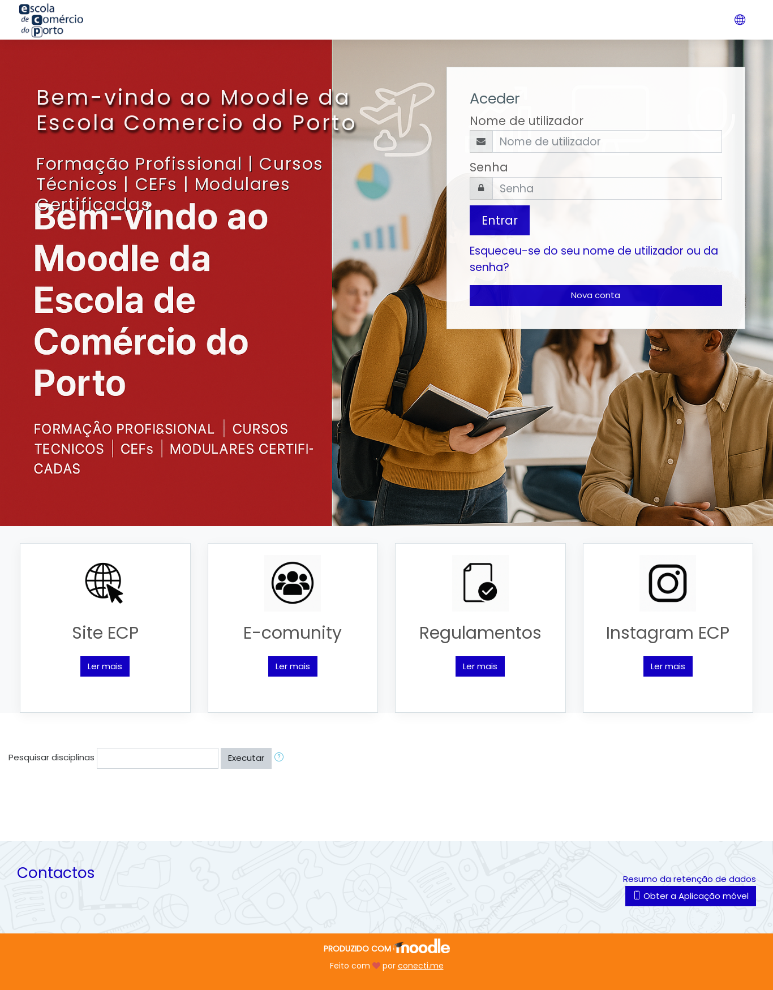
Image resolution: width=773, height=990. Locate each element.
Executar (246, 758)
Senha (489, 167)
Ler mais (105, 666)
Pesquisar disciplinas (51, 757)
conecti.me (421, 965)
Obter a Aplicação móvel (691, 896)
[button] (281, 758)
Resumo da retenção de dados (689, 879)
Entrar (500, 220)
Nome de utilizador (526, 121)
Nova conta (595, 295)
